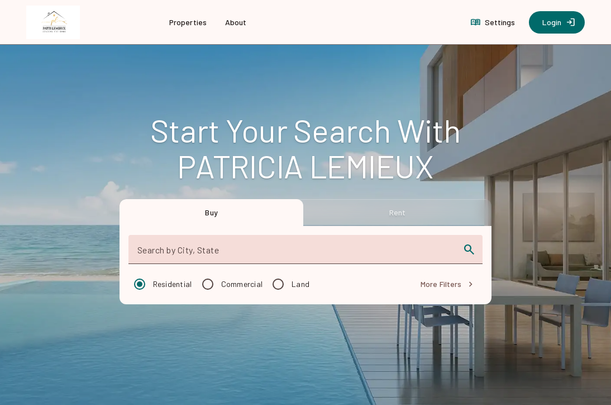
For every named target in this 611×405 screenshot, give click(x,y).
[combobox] (295, 254)
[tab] (212, 212)
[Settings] (494, 22)
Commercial (242, 284)
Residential (172, 284)
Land (300, 284)
